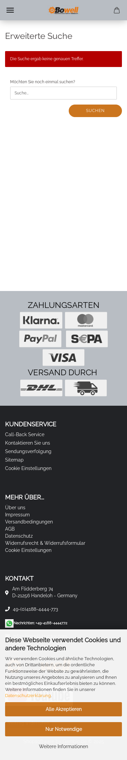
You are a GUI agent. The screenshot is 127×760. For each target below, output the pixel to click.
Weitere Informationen (63, 746)
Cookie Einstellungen (28, 468)
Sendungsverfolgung (28, 451)
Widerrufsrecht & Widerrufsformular (45, 543)
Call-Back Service (24, 434)
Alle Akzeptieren (64, 709)
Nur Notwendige (63, 729)
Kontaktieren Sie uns (27, 443)
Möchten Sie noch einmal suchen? (42, 82)
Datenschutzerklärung (28, 695)
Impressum (17, 514)
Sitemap (14, 460)
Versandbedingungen (29, 521)
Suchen (95, 110)
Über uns (15, 507)
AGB (10, 529)
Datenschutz (19, 536)
